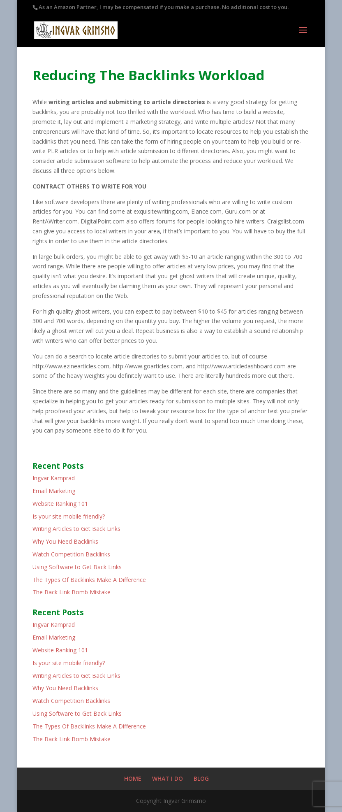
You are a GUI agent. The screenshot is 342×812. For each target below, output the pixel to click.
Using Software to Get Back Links (77, 567)
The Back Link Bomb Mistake (71, 592)
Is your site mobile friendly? (68, 516)
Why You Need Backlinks (65, 541)
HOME (132, 778)
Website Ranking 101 (60, 503)
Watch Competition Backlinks (71, 554)
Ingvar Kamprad (53, 478)
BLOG (201, 778)
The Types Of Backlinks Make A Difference (89, 580)
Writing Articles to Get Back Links (76, 529)
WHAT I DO (167, 778)
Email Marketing (53, 491)
